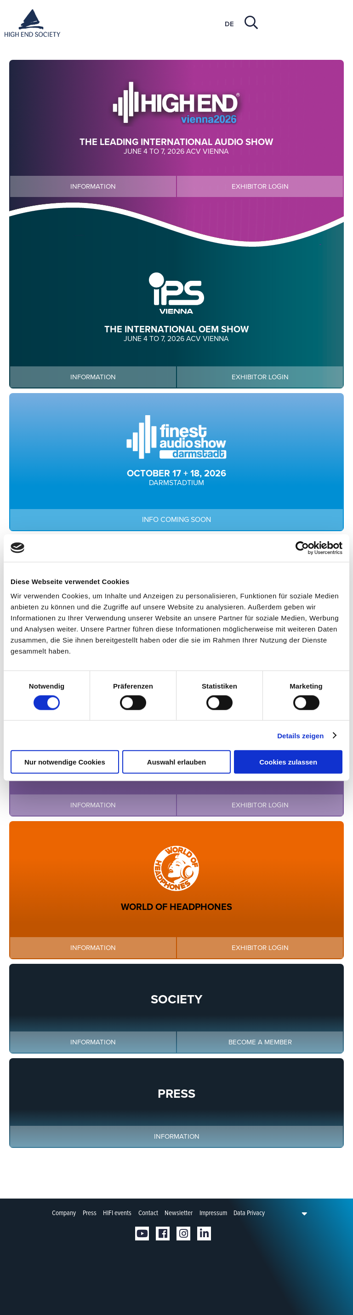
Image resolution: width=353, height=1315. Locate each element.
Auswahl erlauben (176, 762)
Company (64, 1213)
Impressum (213, 1213)
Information (93, 186)
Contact (148, 1213)
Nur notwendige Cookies (64, 762)
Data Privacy (249, 1213)
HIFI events (117, 1213)
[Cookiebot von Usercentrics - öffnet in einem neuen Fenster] (302, 548)
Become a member (260, 1042)
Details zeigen (300, 735)
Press (90, 1213)
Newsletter (179, 1213)
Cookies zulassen (288, 762)
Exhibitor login (260, 186)
